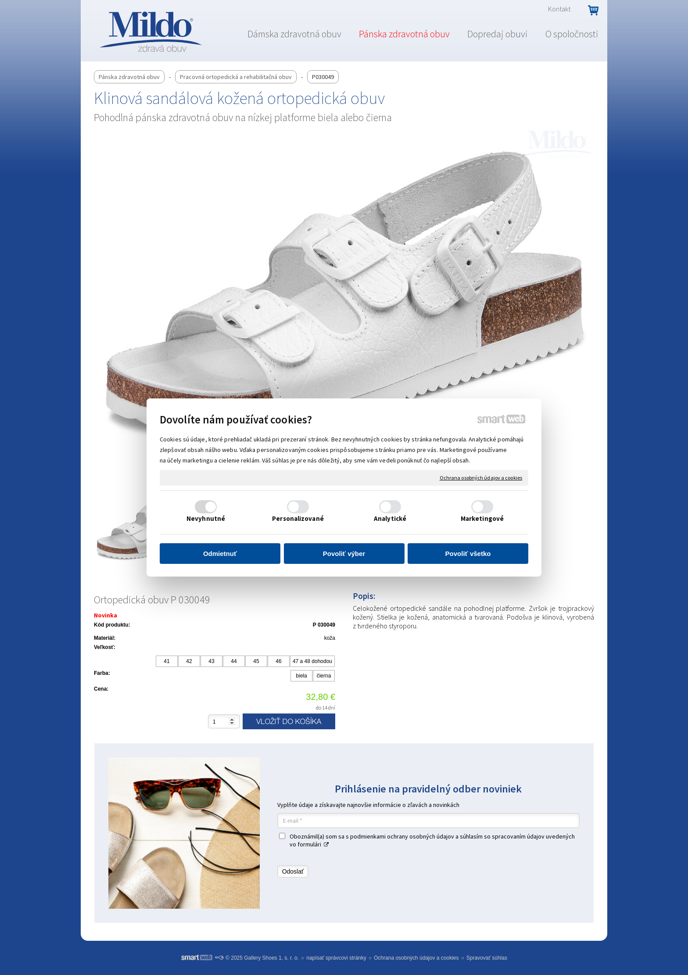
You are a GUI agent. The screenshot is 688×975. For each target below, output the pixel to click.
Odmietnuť (220, 553)
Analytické (390, 518)
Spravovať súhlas (486, 958)
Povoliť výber (344, 553)
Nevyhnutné (205, 518)
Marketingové (482, 518)
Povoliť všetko (468, 553)
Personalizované (298, 518)
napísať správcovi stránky (336, 958)
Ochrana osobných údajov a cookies (481, 477)
